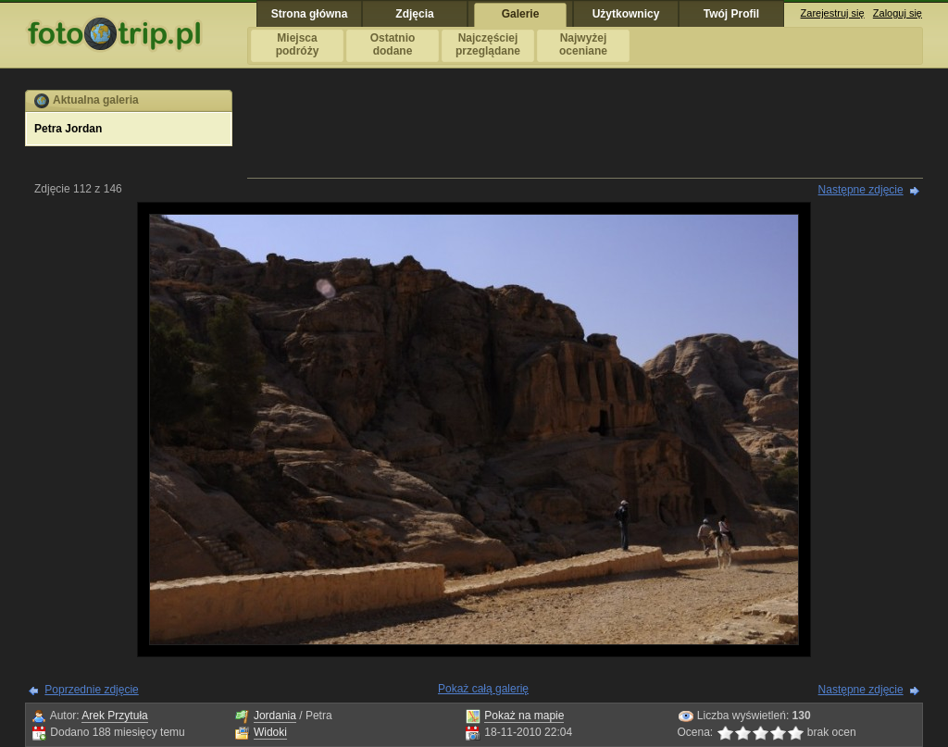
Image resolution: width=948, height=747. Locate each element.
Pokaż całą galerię (483, 688)
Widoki (270, 732)
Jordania (275, 715)
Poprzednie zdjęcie (91, 689)
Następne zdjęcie (861, 189)
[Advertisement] (585, 131)
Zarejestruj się (833, 13)
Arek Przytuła (114, 715)
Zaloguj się (897, 13)
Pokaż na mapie (524, 715)
